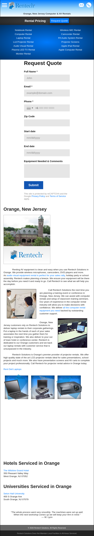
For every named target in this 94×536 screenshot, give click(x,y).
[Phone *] (51, 108)
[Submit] (33, 185)
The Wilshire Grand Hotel (16, 470)
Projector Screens (70, 42)
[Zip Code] (47, 123)
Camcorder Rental (70, 34)
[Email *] (47, 93)
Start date (30, 131)
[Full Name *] (47, 78)
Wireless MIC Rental (70, 30)
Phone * (28, 101)
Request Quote (59, 20)
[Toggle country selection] (30, 108)
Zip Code (29, 116)
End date (29, 146)
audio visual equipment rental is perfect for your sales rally (36, 275)
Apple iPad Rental (70, 46)
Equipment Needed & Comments (43, 161)
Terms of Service (58, 196)
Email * (28, 86)
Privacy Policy (38, 196)
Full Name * (31, 71)
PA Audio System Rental (70, 38)
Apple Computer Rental (70, 49)
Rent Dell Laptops (12, 369)
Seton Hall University (13, 493)
